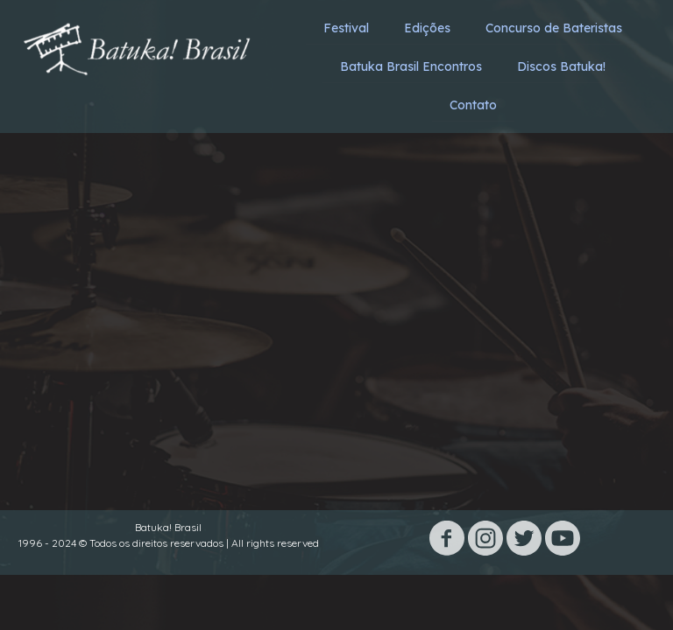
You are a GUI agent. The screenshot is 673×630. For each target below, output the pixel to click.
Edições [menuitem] (427, 28)
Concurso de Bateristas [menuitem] (553, 28)
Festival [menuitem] (346, 28)
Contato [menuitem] (473, 105)
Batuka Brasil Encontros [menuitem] (411, 66)
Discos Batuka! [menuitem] (561, 66)
